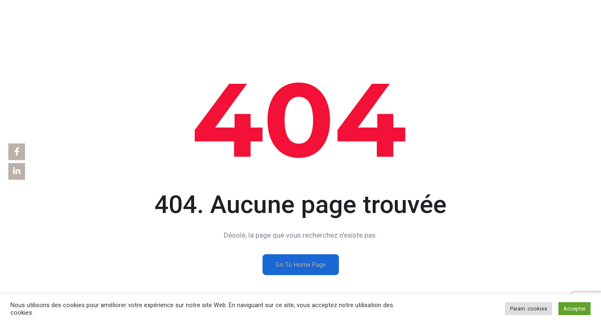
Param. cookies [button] (528, 308)
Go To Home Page (300, 264)
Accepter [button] (574, 308)
